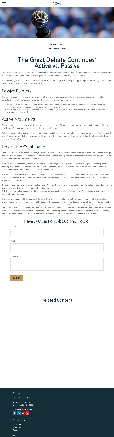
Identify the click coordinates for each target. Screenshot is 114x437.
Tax (14, 435)
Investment (17, 427)
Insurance (16, 433)
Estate (15, 430)
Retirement (17, 424)
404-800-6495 (24, 398)
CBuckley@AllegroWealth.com (24, 409)
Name (13, 226)
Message (14, 256)
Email (12, 241)
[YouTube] (23, 413)
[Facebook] (14, 413)
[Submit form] (16, 278)
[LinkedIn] (19, 413)
